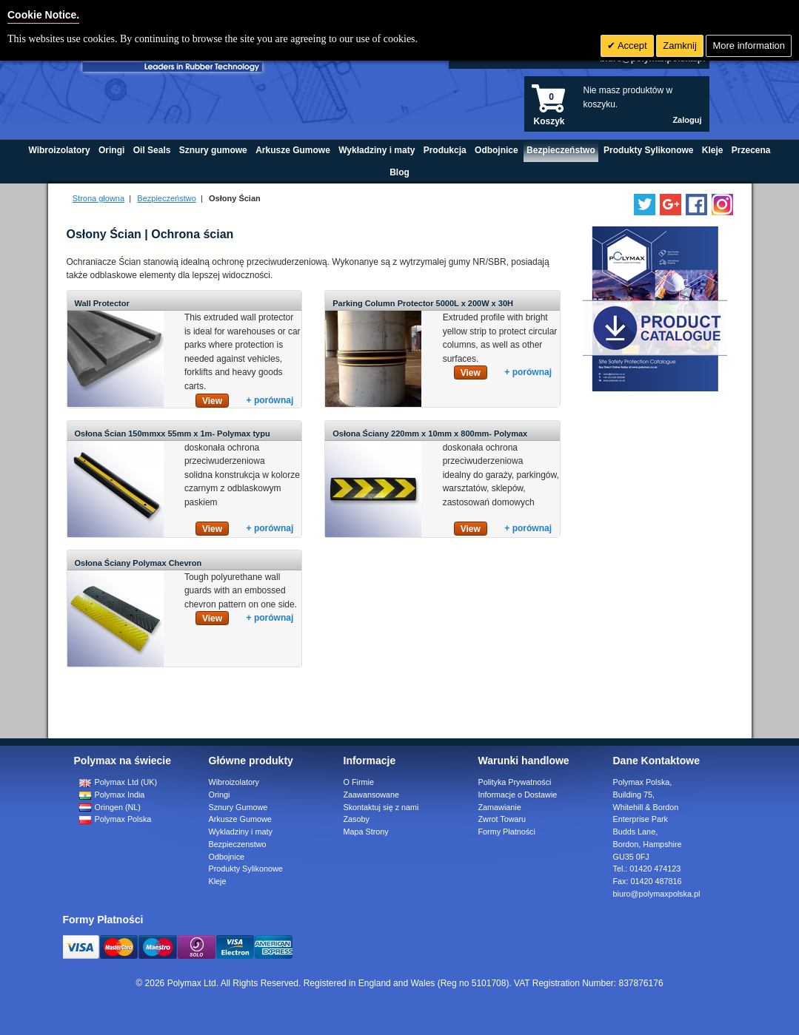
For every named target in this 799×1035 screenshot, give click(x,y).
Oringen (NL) (110, 807)
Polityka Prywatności (515, 782)
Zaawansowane (372, 794)
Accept (631, 45)
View (212, 401)
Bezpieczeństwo (166, 198)
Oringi (219, 794)
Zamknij (680, 45)
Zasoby (357, 819)
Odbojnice (227, 856)
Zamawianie (499, 807)
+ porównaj (270, 400)
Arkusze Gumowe (240, 819)
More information (748, 45)
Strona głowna (98, 198)
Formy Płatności (506, 831)
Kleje (218, 881)
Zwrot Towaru (502, 819)
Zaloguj (686, 119)
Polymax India (112, 794)
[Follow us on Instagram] (722, 204)
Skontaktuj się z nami (381, 807)
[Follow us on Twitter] (644, 204)
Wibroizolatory (234, 782)
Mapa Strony (366, 831)
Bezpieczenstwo (238, 844)
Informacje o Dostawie (518, 794)
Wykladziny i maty (241, 831)
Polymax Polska (115, 819)
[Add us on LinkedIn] (670, 204)
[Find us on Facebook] (696, 204)
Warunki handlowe (523, 760)
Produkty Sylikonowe (246, 868)
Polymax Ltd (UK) (118, 782)
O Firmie (359, 782)
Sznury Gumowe (238, 807)
